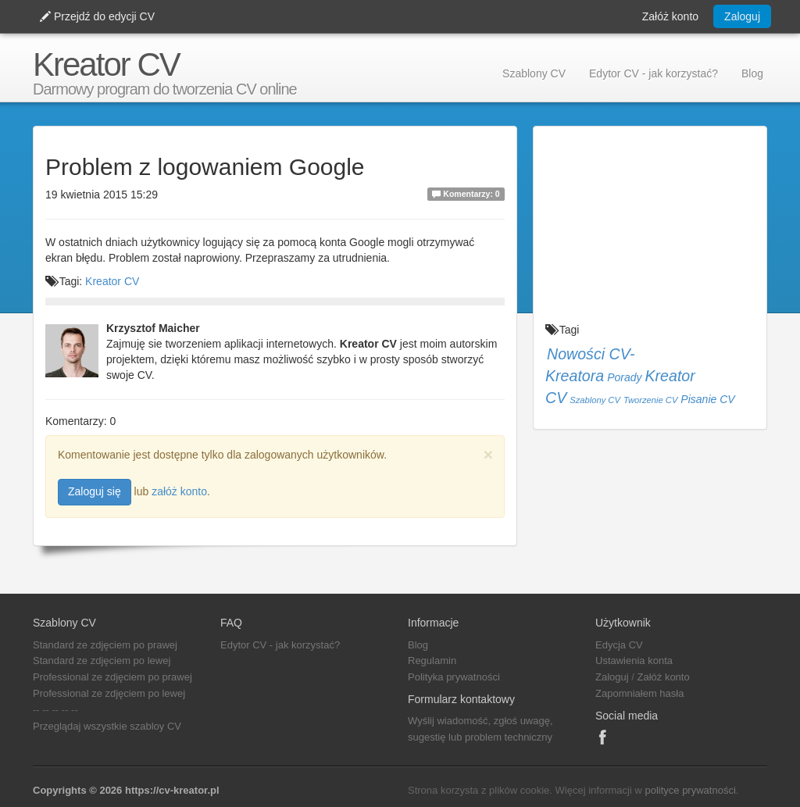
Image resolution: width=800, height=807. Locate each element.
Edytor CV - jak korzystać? (653, 73)
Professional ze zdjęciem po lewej (109, 693)
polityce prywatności (690, 790)
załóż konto (179, 491)
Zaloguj (742, 16)
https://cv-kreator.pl (172, 790)
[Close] (488, 454)
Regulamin (432, 660)
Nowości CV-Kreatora (590, 364)
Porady (624, 377)
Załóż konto (670, 16)
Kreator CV (106, 64)
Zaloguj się (94, 491)
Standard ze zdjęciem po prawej (105, 645)
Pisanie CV (707, 399)
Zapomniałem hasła (639, 693)
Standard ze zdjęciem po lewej (101, 660)
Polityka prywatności (454, 677)
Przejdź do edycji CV (97, 16)
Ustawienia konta (634, 660)
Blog (752, 73)
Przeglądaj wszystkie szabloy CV (107, 726)
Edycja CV (619, 645)
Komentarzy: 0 (465, 194)
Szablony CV (534, 73)
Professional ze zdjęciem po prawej (112, 677)
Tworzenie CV (650, 400)
